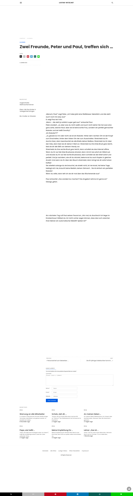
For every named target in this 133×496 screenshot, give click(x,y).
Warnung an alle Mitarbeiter (32, 416)
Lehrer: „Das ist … (91, 432)
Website (48, 398)
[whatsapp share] (35, 56)
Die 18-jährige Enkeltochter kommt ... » (99, 361)
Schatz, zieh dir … (59, 416)
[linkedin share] (31, 56)
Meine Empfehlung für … (62, 432)
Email (48, 394)
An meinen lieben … (92, 416)
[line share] (38, 56)
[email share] (24, 56)
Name (48, 390)
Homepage (22, 38)
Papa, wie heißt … (27, 432)
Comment (48, 373)
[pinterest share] (28, 56)
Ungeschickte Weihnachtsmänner (27, 104)
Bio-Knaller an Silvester (28, 116)
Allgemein (30, 38)
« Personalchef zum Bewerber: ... (57, 361)
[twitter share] (21, 56)
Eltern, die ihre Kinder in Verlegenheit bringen (28, 110)
